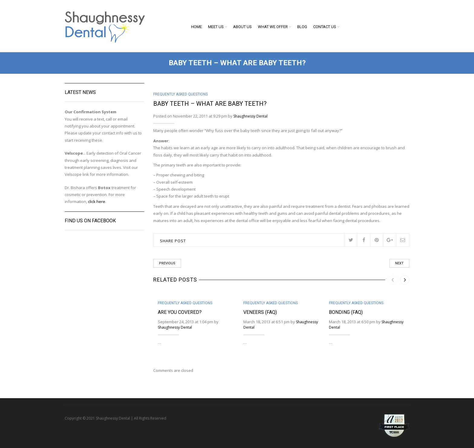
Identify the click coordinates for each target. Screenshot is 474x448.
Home (196, 26)
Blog (302, 26)
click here (96, 201)
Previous (167, 263)
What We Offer (273, 26)
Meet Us (216, 26)
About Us (242, 26)
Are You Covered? (180, 312)
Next (399, 263)
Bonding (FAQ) (346, 312)
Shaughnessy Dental (250, 116)
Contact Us (324, 26)
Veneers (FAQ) (260, 312)
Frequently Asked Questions (180, 94)
